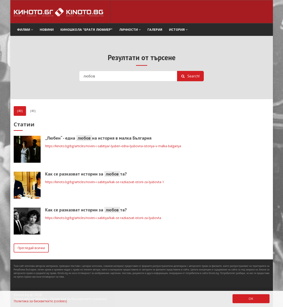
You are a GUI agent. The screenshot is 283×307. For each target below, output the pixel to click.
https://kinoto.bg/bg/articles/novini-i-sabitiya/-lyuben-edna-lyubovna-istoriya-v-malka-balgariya (113, 146)
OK (251, 298)
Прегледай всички (31, 248)
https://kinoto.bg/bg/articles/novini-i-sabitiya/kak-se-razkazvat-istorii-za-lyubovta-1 (104, 182)
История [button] (178, 29)
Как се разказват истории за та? (86, 174)
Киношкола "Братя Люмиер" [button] (86, 29)
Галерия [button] (154, 29)
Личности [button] (130, 29)
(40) (20, 111)
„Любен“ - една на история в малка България (98, 138)
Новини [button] (47, 29)
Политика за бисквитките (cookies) (40, 301)
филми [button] (25, 29)
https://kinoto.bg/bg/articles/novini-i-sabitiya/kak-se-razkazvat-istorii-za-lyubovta (103, 218)
